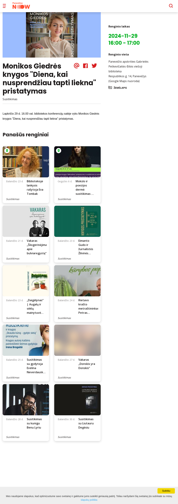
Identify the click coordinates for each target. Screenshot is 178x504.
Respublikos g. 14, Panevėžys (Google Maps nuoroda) (127, 81)
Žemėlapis (120, 90)
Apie (93, 7)
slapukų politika (89, 499)
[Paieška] (161, 7)
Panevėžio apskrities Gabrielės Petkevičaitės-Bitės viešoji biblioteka (128, 69)
